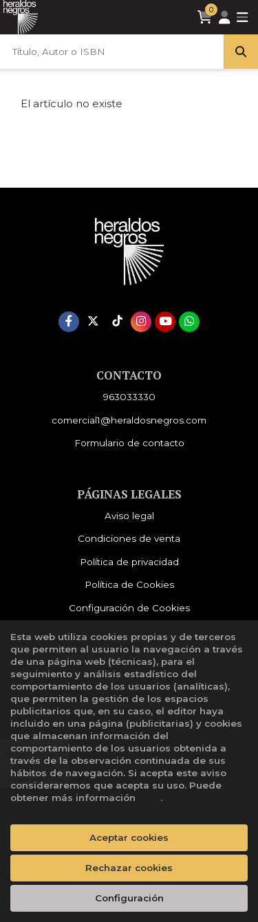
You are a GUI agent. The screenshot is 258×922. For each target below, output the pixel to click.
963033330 (129, 396)
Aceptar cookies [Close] (129, 837)
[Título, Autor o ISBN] (112, 51)
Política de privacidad (129, 561)
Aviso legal (129, 515)
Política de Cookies (129, 584)
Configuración (129, 897)
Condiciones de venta (129, 538)
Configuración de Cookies (129, 607)
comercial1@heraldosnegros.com (129, 420)
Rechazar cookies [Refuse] (129, 867)
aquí (149, 797)
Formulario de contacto (129, 442)
